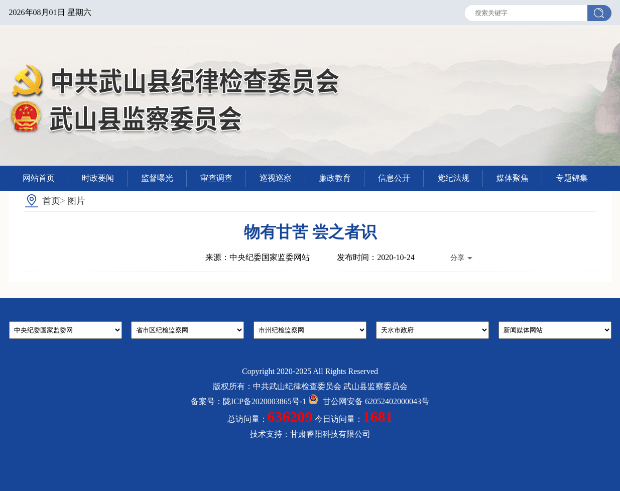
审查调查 (216, 178)
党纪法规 (453, 178)
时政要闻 (98, 178)
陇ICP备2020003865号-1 (264, 401)
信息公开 (394, 178)
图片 (76, 201)
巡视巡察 (276, 178)
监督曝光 (157, 178)
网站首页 (39, 178)
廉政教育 (335, 178)
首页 (51, 201)
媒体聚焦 (513, 178)
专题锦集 (572, 178)
